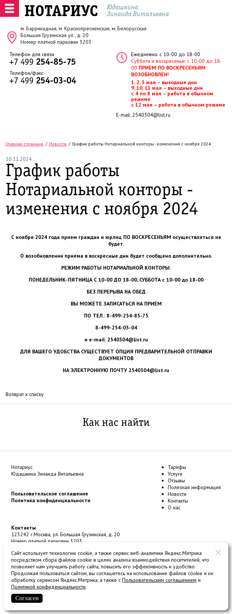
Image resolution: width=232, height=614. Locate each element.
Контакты (178, 500)
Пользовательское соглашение (49, 493)
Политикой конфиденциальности (48, 586)
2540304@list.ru (151, 114)
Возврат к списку (25, 394)
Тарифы (177, 467)
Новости (177, 494)
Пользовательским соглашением (159, 580)
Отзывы (176, 480)
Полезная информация (194, 487)
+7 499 (42, 62)
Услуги (175, 473)
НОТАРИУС (61, 12)
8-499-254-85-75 (127, 315)
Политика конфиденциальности (50, 500)
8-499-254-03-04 (116, 327)
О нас (174, 507)
